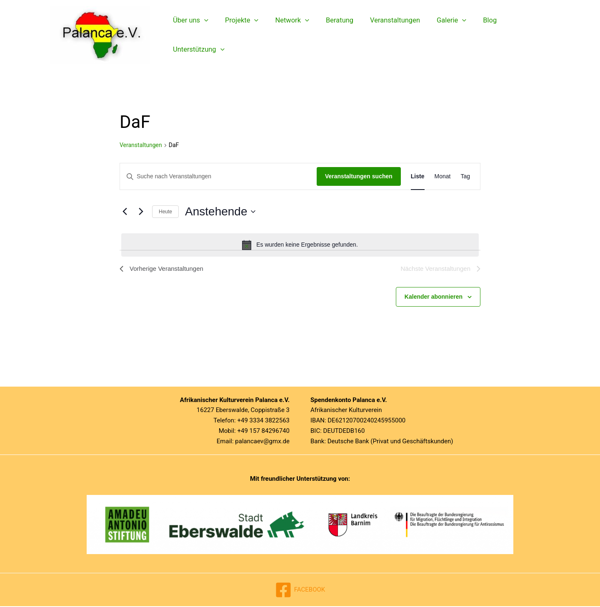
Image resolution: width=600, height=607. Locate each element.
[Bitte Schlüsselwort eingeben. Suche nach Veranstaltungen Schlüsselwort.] (218, 176)
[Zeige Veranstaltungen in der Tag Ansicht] (465, 176)
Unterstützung (517, 35)
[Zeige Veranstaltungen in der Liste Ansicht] (418, 176)
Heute (165, 212)
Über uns (189, 35)
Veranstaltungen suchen (358, 176)
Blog (471, 35)
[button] (203, 35)
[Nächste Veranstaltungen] (141, 212)
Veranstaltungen (382, 35)
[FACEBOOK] (300, 590)
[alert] (300, 245)
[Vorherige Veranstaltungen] (125, 212)
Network (285, 35)
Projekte (237, 35)
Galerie (435, 35)
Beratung (329, 35)
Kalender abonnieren (433, 297)
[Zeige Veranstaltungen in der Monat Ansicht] (443, 176)
